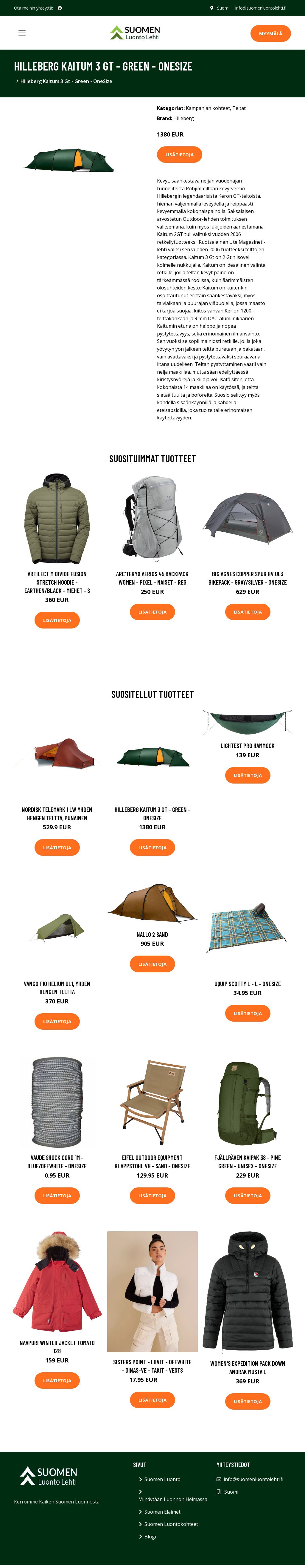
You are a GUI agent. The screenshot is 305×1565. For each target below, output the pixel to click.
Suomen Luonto (162, 1479)
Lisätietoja (180, 154)
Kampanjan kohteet (208, 108)
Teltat (239, 108)
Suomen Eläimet (162, 1512)
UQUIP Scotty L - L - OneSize (247, 983)
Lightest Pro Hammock (248, 745)
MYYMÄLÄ (270, 33)
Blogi (150, 1536)
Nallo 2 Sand (152, 934)
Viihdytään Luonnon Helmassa (173, 1499)
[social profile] (59, 8)
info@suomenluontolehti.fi (260, 8)
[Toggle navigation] (22, 33)
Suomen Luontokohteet (171, 1524)
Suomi (223, 8)
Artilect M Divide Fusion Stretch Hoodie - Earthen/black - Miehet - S (57, 582)
